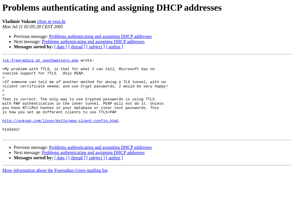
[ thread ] (76, 46)
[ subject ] (95, 46)
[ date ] (60, 46)
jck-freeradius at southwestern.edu (40, 61)
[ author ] (114, 46)
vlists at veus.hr (51, 21)
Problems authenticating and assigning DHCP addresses (100, 36)
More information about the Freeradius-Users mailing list (55, 185)
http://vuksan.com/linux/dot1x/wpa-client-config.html (60, 133)
